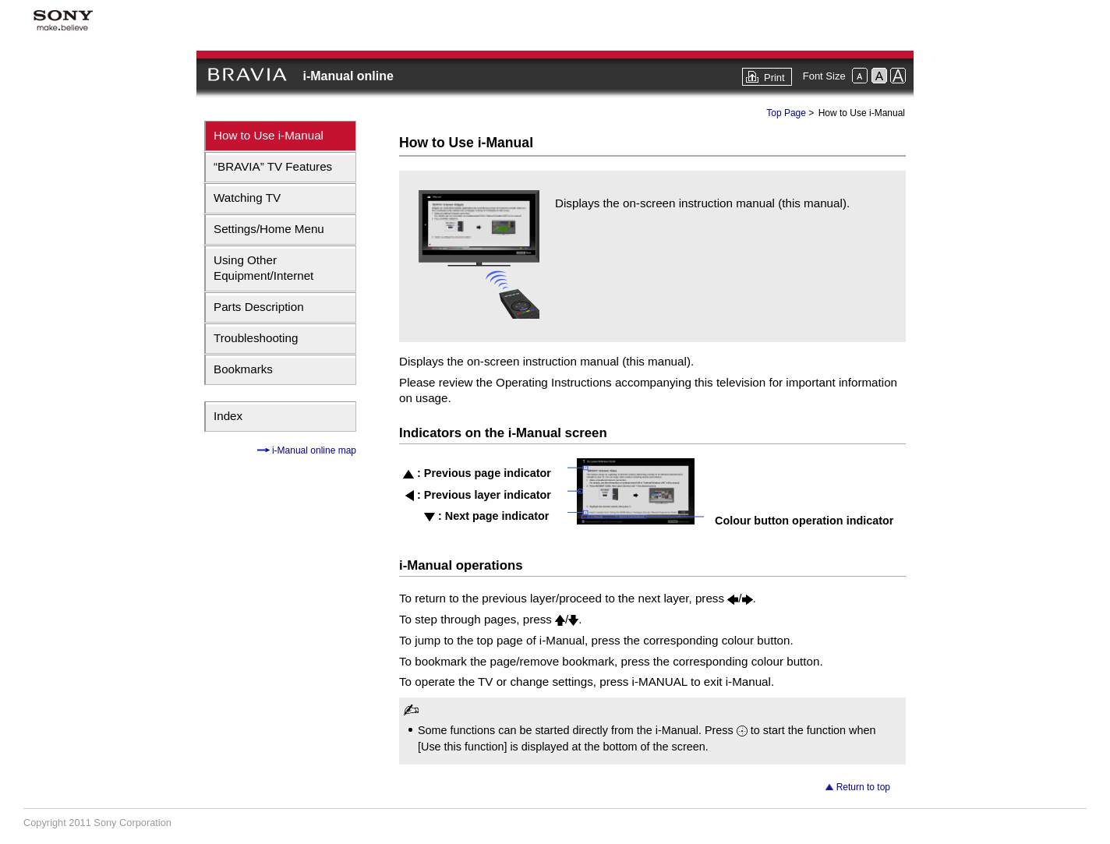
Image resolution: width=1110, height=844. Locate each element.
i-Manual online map (313, 450)
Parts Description (259, 306)
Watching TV (247, 197)
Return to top (863, 787)
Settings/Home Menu (269, 228)
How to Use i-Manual (268, 135)
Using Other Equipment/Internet (263, 267)
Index (228, 415)
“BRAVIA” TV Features (273, 166)
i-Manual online (347, 76)
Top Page (786, 113)
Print (774, 77)
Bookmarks (243, 369)
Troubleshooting (256, 337)
